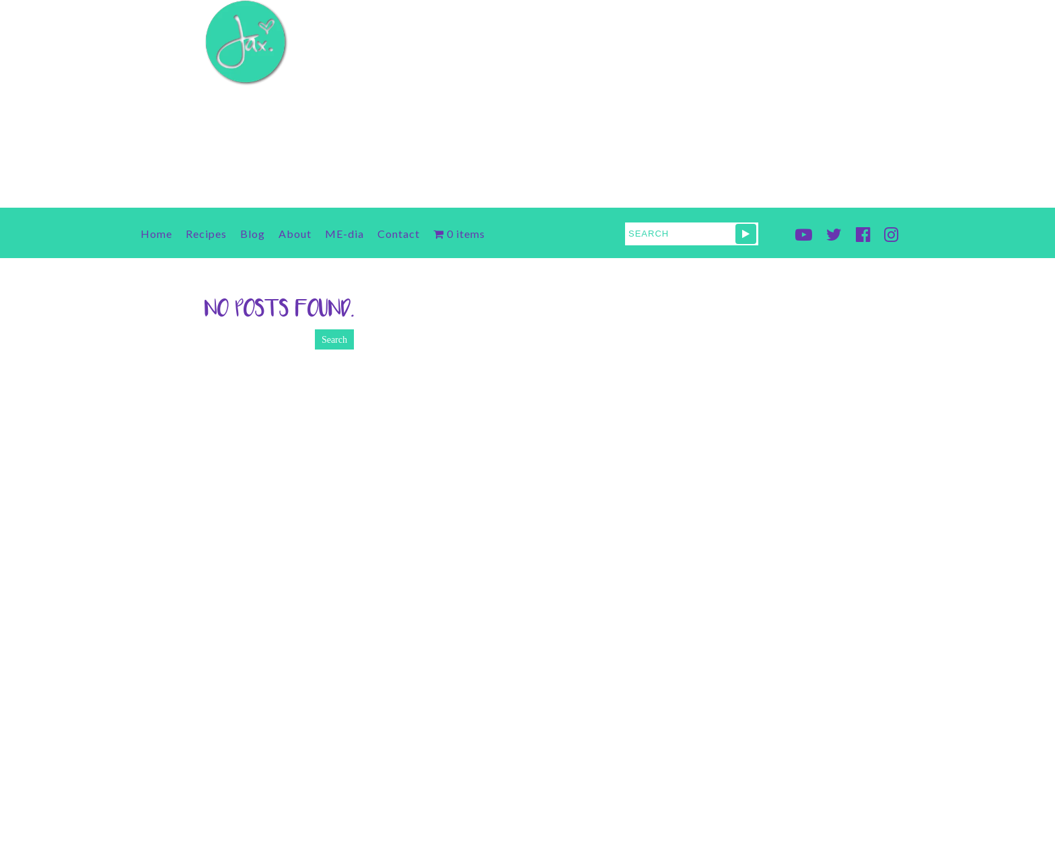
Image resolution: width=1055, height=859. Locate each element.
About (295, 233)
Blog (252, 233)
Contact (398, 233)
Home (156, 233)
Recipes (206, 233)
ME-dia (344, 233)
